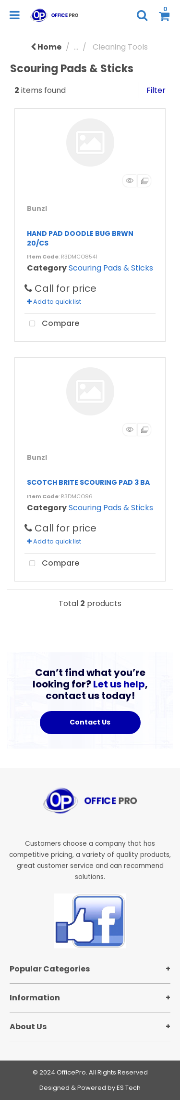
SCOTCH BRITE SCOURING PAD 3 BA (88, 482)
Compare (51, 324)
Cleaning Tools (120, 46)
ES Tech (129, 1087)
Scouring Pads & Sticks (111, 267)
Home (46, 46)
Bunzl (37, 208)
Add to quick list (54, 302)
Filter (156, 90)
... (76, 46)
